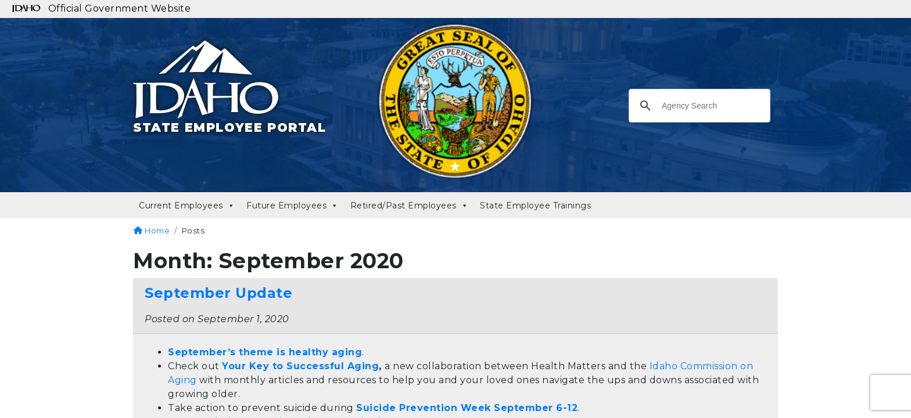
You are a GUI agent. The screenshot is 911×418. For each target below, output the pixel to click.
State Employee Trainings (535, 205)
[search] (698, 109)
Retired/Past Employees (409, 205)
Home (152, 230)
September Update (218, 292)
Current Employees (187, 205)
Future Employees (292, 205)
